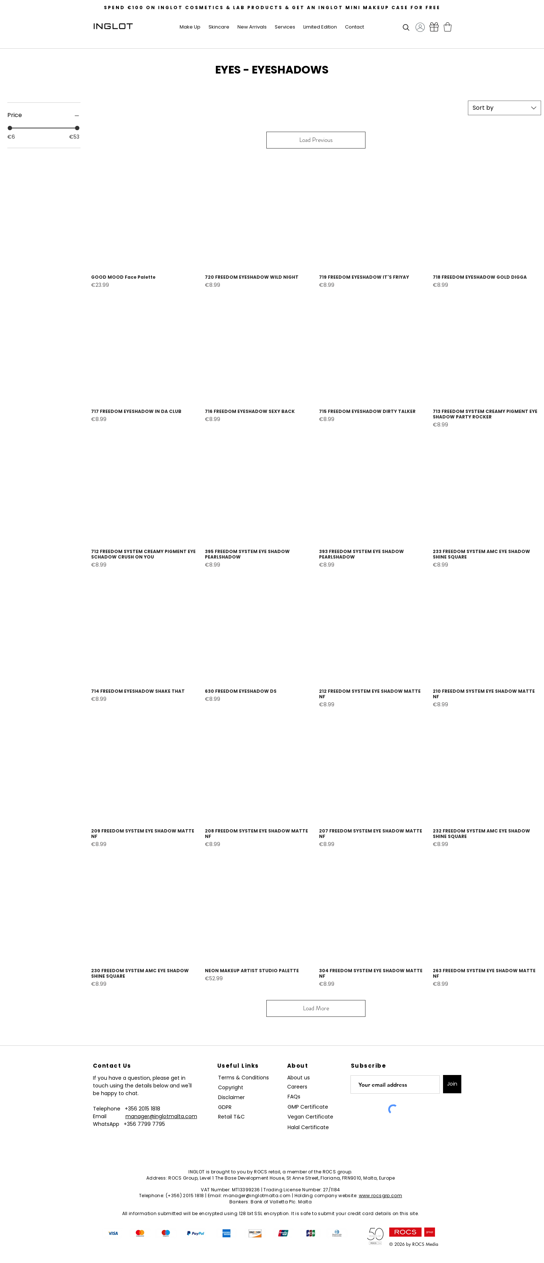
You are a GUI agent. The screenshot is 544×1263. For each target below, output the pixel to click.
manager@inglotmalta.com (161, 1116)
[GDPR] (229, 1107)
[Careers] (300, 1086)
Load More (316, 1008)
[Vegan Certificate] (310, 1116)
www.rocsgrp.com (380, 1195)
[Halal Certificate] (310, 1127)
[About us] (300, 1077)
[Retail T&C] (232, 1116)
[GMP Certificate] (308, 1107)
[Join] (452, 1084)
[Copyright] (231, 1087)
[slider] (9, 128)
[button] (190, 27)
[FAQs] (297, 1096)
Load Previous (316, 139)
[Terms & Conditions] (245, 1077)
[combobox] (504, 108)
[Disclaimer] (232, 1097)
